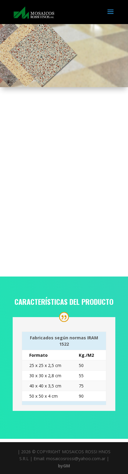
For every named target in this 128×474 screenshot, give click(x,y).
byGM (64, 466)
